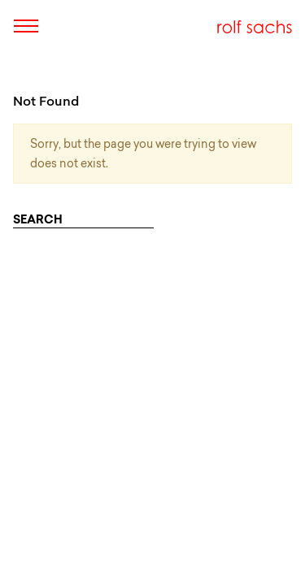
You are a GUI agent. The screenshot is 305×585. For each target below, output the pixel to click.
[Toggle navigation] (26, 26)
